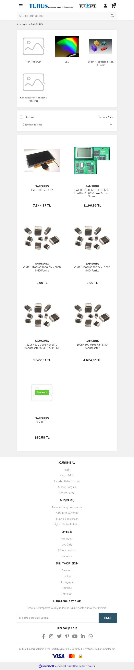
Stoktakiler (30, 117)
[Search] (67, 16)
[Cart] (113, 6)
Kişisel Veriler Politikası (67, 524)
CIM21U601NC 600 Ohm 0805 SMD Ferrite (92, 269)
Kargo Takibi (67, 475)
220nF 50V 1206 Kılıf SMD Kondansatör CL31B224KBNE (42, 346)
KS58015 (41, 422)
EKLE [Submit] (107, 618)
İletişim (67, 470)
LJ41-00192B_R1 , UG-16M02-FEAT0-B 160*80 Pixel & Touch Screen (92, 193)
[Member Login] (105, 6)
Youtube (67, 588)
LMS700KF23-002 (42, 190)
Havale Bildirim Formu (67, 481)
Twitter (67, 576)
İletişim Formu (67, 493)
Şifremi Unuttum (67, 550)
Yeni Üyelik (67, 539)
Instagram (67, 582)
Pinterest (67, 594)
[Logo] (63, 5)
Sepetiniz (67, 556)
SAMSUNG (37, 24)
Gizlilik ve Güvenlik (67, 513)
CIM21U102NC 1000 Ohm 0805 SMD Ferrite (42, 269)
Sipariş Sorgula (67, 487)
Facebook (67, 570)
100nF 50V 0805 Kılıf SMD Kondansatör (92, 346)
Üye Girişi (67, 544)
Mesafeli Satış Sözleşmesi (67, 507)
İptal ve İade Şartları (67, 519)
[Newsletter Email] (58, 618)
